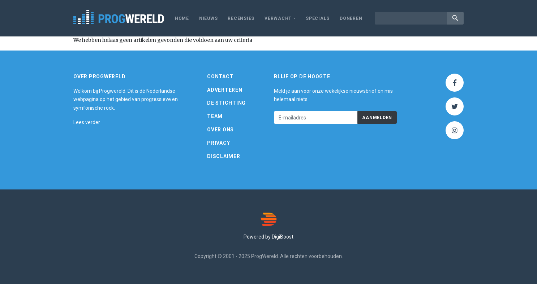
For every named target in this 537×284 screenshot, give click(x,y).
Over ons (220, 129)
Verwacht (278, 18)
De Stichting (226, 103)
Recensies (241, 18)
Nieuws (208, 18)
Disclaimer (223, 156)
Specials (318, 18)
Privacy (218, 143)
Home (182, 18)
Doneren (351, 18)
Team (215, 116)
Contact (220, 76)
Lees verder (86, 122)
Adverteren (224, 90)
